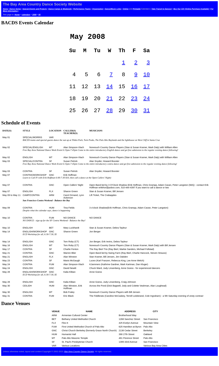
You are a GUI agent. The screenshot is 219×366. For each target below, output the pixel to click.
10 (146, 79)
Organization (97, 9)
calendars (26, 15)
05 (39, 15)
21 (109, 106)
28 (109, 119)
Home (5, 9)
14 (109, 92)
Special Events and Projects (35, 9)
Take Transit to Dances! (161, 9)
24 (146, 106)
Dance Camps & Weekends (60, 9)
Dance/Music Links (113, 9)
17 (146, 92)
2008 (34, 15)
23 (134, 106)
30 (134, 119)
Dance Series (15, 9)
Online (126, 9)
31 (146, 119)
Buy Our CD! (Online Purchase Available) (191, 9)
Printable (137, 9)
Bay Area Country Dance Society (79, 360)
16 (134, 92)
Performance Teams (82, 9)
